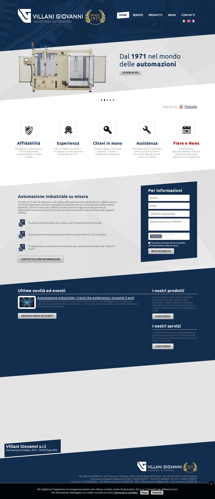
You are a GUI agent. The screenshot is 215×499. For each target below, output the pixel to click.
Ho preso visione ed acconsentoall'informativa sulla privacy (166, 244)
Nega (144, 492)
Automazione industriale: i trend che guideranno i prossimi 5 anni (85, 298)
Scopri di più (130, 72)
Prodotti (155, 14)
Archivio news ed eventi (37, 316)
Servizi (138, 14)
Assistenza (163, 316)
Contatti (188, 14)
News (172, 14)
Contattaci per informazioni (40, 259)
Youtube (190, 106)
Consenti (157, 492)
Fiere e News (186, 143)
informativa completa (126, 492)
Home (123, 14)
